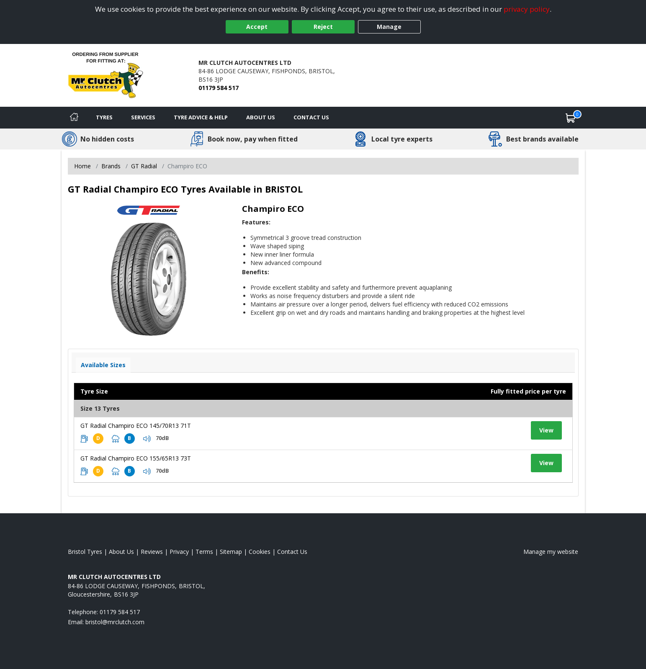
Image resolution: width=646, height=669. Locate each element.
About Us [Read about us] (121, 552)
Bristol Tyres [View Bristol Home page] (85, 552)
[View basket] (570, 118)
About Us (260, 117)
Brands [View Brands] (111, 166)
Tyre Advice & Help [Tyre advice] (201, 117)
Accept (257, 27)
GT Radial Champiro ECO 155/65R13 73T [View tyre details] (135, 458)
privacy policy (527, 9)
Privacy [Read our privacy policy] (179, 552)
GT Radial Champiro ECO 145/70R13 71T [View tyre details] (135, 426)
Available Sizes (103, 365)
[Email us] (114, 622)
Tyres (104, 117)
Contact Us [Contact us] (311, 117)
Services (143, 117)
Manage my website (550, 552)
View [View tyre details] (546, 430)
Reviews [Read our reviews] (152, 552)
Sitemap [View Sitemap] (231, 552)
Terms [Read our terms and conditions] (204, 552)
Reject (323, 27)
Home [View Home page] (82, 166)
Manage (389, 27)
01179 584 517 (218, 88)
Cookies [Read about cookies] (259, 552)
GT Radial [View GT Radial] (144, 166)
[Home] (74, 118)
